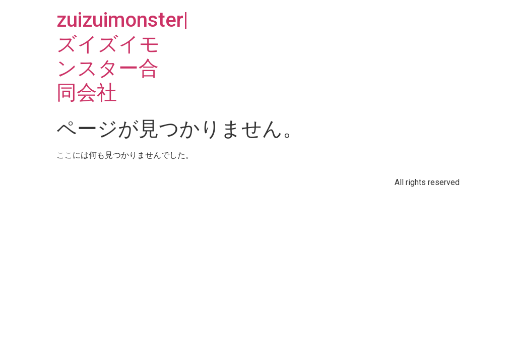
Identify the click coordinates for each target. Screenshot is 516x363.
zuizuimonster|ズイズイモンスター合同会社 (122, 56)
